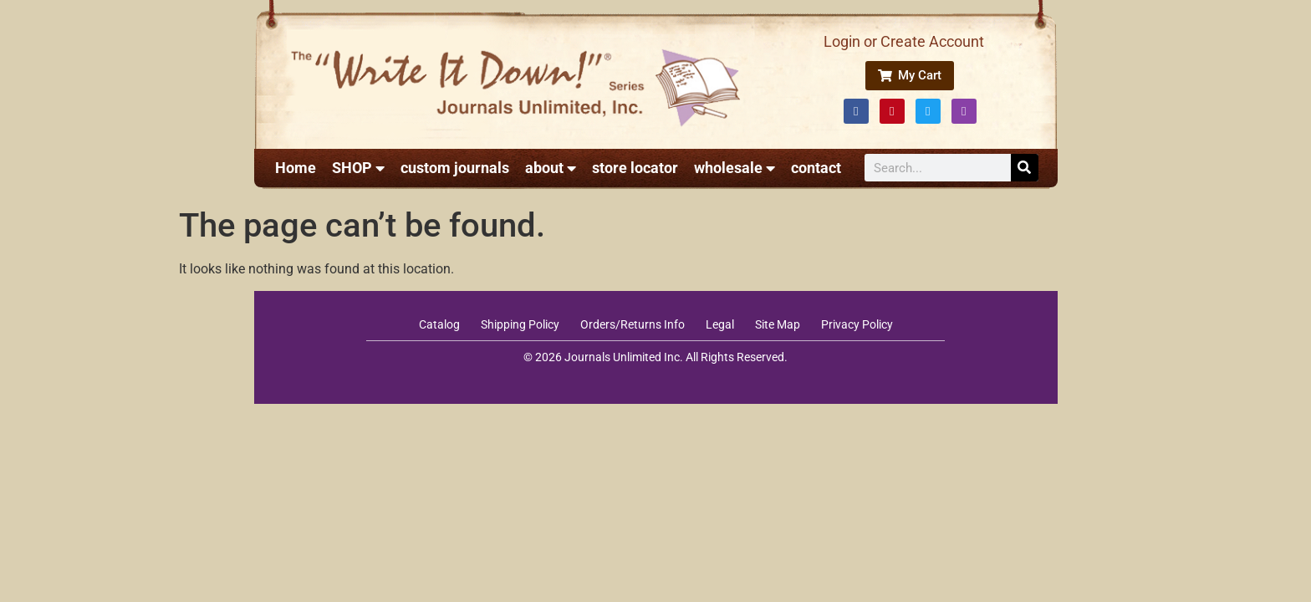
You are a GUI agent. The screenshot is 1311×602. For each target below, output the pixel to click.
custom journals (454, 167)
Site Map (777, 324)
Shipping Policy (520, 324)
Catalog (439, 324)
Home (295, 167)
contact (816, 167)
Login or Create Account (904, 41)
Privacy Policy (857, 324)
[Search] (1024, 167)
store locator (635, 167)
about (550, 168)
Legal (720, 324)
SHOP (358, 168)
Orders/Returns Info (632, 324)
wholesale (734, 168)
